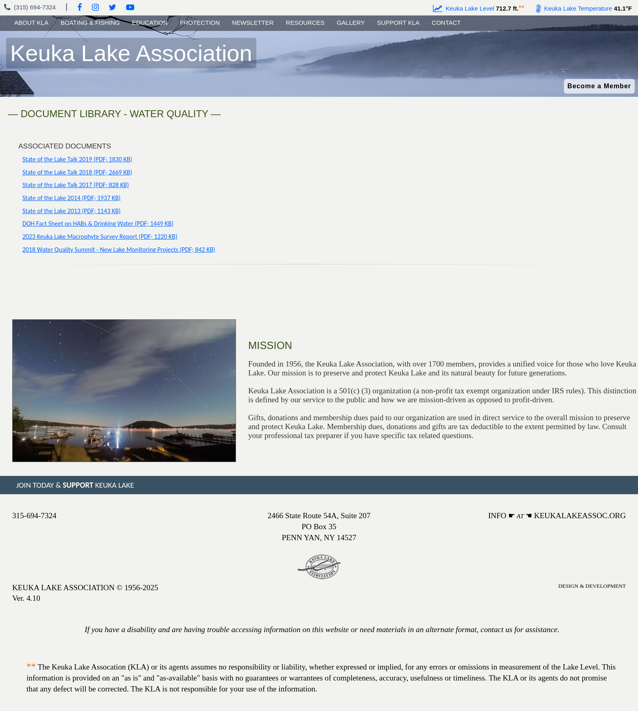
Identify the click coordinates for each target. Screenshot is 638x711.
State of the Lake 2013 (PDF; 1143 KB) (71, 211)
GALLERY (351, 22)
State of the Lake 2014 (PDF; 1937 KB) (71, 198)
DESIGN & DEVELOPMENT (592, 586)
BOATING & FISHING (90, 22)
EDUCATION (150, 22)
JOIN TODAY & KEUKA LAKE (75, 485)
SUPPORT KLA (398, 22)
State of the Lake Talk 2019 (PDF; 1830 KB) (77, 159)
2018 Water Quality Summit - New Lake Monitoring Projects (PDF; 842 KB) (118, 249)
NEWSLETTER (253, 22)
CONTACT (446, 22)
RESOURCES (305, 22)
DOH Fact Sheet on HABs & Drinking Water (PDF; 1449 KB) (97, 223)
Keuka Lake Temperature (574, 8)
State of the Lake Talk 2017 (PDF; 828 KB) (75, 185)
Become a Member (599, 86)
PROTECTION (200, 22)
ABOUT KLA (31, 22)
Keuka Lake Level (463, 8)
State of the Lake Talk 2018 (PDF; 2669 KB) (77, 172)
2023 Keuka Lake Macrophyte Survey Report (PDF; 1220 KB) (99, 236)
